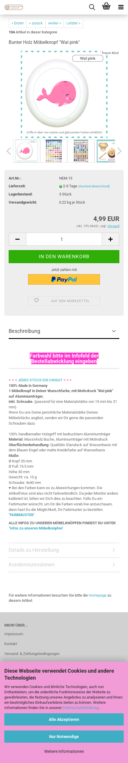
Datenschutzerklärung (80, 707)
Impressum (13, 634)
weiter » (54, 23)
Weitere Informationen (64, 751)
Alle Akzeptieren (64, 719)
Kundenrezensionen (32, 564)
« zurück (36, 23)
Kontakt (10, 644)
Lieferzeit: (17, 186)
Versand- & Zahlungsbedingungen (32, 653)
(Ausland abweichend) (94, 186)
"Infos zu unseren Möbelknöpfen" (36, 528)
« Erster (18, 23)
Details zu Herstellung (34, 550)
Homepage (98, 595)
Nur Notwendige (64, 736)
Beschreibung (24, 331)
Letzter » (73, 23)
